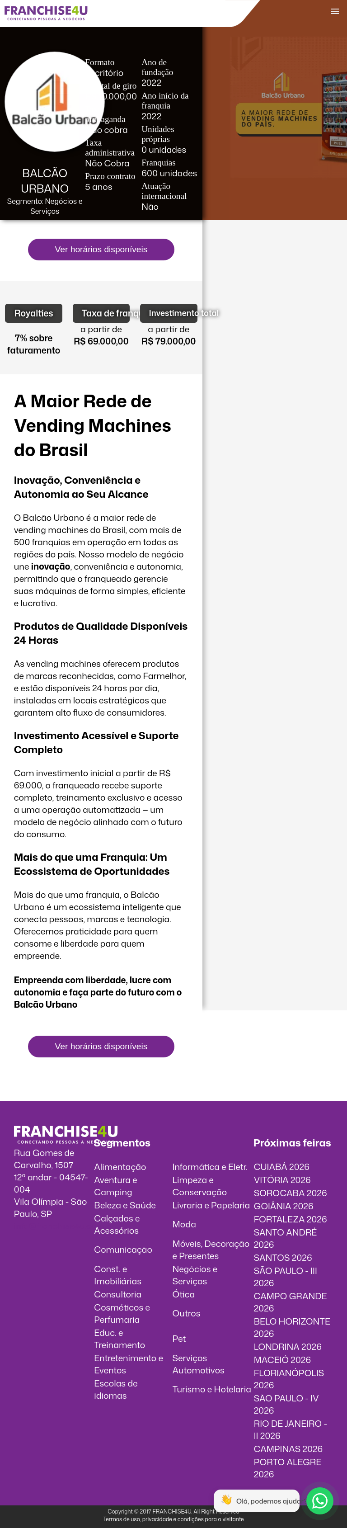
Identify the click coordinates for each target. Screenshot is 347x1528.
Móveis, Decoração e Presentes (211, 1249)
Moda (184, 1224)
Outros (187, 1313)
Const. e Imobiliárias (117, 1275)
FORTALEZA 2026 (290, 1219)
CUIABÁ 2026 (281, 1166)
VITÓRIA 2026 (282, 1180)
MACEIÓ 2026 (282, 1360)
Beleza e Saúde (125, 1205)
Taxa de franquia (106, 313)
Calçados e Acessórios (117, 1224)
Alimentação (120, 1166)
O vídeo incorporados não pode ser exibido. (275, 274)
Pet (179, 1338)
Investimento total (173, 313)
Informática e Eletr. (210, 1166)
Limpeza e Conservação (200, 1186)
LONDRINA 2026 (288, 1346)
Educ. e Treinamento (119, 1338)
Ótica (184, 1294)
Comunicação (123, 1249)
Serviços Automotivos (199, 1364)
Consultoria (117, 1294)
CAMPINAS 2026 (288, 1449)
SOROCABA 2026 (290, 1193)
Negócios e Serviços (195, 1275)
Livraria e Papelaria (211, 1205)
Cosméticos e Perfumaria (122, 1313)
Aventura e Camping (115, 1186)
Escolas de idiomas (115, 1389)
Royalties (33, 313)
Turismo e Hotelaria (212, 1389)
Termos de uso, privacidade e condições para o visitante (173, 1519)
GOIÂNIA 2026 (284, 1206)
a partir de (101, 329)
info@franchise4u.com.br (64, 1226)
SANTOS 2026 (283, 1257)
